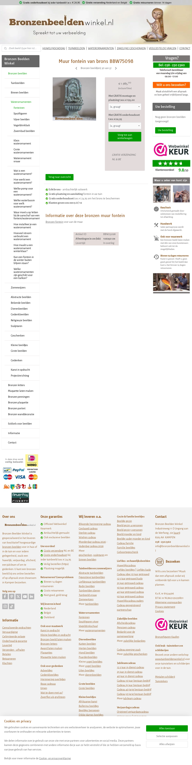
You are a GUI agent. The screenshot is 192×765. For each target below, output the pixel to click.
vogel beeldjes (94, 661)
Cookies (159, 611)
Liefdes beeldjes (126, 569)
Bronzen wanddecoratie (21, 414)
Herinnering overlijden (53, 679)
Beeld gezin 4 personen (130, 525)
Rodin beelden (87, 586)
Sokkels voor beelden (20, 423)
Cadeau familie (125, 543)
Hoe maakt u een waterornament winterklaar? (23, 248)
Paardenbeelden (88, 657)
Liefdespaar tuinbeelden (92, 581)
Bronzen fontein (54, 222)
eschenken (86, 555)
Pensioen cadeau (126, 627)
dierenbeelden (93, 674)
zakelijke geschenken (135, 654)
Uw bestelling (165, 130)
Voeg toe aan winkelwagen (124, 136)
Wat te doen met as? (51, 692)
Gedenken (16, 360)
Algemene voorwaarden (168, 602)
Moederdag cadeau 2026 (92, 542)
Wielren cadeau (87, 537)
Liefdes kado (144, 569)
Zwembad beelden (24, 131)
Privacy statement (165, 607)
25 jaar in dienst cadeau (129, 672)
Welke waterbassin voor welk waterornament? (24, 203)
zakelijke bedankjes (134, 640)
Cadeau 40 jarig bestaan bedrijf (134, 689)
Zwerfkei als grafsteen (52, 697)
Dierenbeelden (19, 308)
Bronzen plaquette (18, 402)
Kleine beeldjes (19, 345)
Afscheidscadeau (126, 623)
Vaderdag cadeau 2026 (91, 546)
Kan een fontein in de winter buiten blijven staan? (24, 260)
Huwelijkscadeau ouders (130, 600)
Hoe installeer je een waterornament (25, 226)
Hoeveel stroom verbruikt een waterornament (22, 236)
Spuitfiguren (20, 113)
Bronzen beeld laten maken (55, 639)
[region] (73, 745)
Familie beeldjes (126, 547)
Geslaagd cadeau (88, 528)
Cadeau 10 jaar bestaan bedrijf (133, 680)
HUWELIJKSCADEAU (53, 48)
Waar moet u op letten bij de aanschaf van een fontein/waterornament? (26, 215)
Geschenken (17, 335)
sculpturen (98, 555)
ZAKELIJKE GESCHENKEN (131, 48)
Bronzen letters (16, 385)
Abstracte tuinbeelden (91, 573)
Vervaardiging (10, 632)
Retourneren (9, 658)
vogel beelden (93, 666)
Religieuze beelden (21, 320)
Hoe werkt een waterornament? (23, 181)
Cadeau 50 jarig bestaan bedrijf (134, 694)
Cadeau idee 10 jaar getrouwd (133, 574)
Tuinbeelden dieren (89, 590)
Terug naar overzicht (59, 177)
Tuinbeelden (17, 83)
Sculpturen (16, 326)
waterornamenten (95, 630)
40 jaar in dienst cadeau (130, 676)
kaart (176, 532)
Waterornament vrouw (22, 160)
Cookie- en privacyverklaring (55, 758)
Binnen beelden (19, 92)
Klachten (7, 663)
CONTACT (184, 48)
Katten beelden (87, 643)
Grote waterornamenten (24, 151)
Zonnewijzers (18, 287)
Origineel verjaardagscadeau (133, 711)
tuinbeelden (92, 604)
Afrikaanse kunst (88, 701)
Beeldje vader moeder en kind (133, 538)
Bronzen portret (16, 408)
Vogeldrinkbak (22, 125)
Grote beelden (19, 350)
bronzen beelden (11, 547)
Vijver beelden (22, 119)
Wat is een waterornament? (23, 172)
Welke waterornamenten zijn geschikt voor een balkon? (24, 274)
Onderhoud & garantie (14, 641)
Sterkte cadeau (87, 532)
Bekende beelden (20, 302)
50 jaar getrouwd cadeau (130, 596)
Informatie (14, 433)
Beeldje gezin (124, 521)
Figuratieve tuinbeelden (92, 577)
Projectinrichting (20, 375)
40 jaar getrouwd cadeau (130, 592)
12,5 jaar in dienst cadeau (130, 667)
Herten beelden (87, 648)
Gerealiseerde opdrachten (16, 627)
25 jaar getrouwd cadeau (130, 583)
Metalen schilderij (165, 676)
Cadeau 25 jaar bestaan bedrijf (133, 685)
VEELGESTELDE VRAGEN (162, 48)
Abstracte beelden (21, 297)
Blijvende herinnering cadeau (95, 524)
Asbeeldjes (46, 670)
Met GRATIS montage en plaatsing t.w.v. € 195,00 (122, 97)
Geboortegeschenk (127, 552)
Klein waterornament (22, 142)
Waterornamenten (21, 102)
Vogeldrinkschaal (88, 626)
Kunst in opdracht (20, 369)
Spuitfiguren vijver (89, 621)
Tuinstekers (161, 681)
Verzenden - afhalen (13, 650)
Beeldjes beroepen (89, 710)
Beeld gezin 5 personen (129, 530)
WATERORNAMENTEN (101, 48)
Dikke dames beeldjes (91, 715)
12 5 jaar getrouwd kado (130, 578)
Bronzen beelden (17, 73)
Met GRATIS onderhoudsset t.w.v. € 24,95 (124, 117)
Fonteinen (19, 107)
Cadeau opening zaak (129, 649)
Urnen (43, 688)
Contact (12, 442)
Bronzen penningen (19, 396)
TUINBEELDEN (76, 48)
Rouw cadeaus (48, 683)
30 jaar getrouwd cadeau (130, 587)
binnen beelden (87, 559)
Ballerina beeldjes (89, 706)
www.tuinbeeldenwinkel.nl (170, 659)
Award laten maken (51, 648)
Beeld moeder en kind (129, 534)
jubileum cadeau (132, 698)
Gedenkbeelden (20, 314)
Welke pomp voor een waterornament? (23, 191)
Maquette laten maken (20, 391)
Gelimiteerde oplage (13, 636)
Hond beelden (87, 652)
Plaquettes (46, 652)
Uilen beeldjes (86, 670)
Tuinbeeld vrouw (88, 595)
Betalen (6, 654)
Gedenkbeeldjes (49, 674)
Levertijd (7, 645)
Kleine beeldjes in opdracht (55, 635)
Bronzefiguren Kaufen (167, 637)
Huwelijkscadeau (126, 565)
